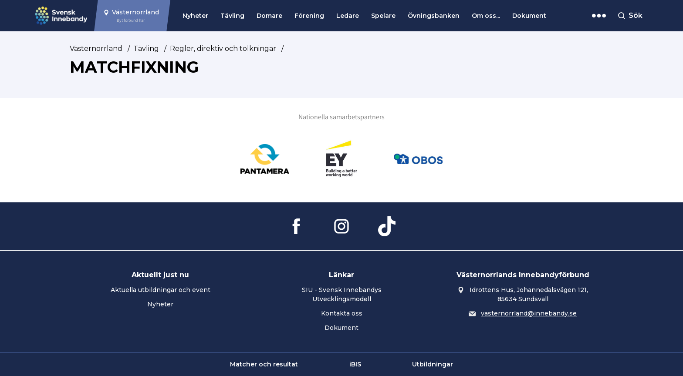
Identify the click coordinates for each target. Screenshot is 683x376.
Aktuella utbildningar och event (160, 290)
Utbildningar (432, 364)
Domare (269, 16)
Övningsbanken (434, 16)
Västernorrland (96, 48)
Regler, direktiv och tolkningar (223, 48)
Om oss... (486, 16)
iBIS (355, 364)
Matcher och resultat (264, 364)
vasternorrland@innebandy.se (529, 313)
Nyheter (195, 16)
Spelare (383, 16)
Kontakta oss (341, 313)
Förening (309, 16)
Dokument (529, 16)
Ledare (347, 16)
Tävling (232, 16)
